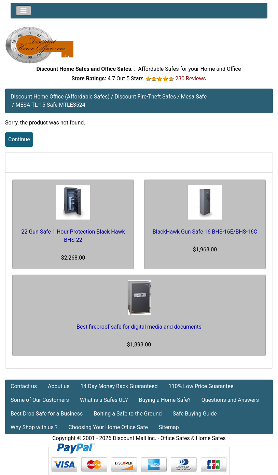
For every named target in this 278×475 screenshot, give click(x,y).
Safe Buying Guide (195, 413)
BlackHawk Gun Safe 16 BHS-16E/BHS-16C (205, 231)
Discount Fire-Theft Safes (145, 96)
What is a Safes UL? (104, 400)
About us (59, 386)
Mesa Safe (194, 96)
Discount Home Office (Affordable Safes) (60, 96)
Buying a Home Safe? (164, 400)
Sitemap (169, 427)
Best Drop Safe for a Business (47, 413)
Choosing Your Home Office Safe (108, 427)
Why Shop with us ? (34, 427)
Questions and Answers (230, 400)
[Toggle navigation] (23, 10)
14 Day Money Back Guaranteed (119, 386)
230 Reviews (190, 78)
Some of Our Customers (40, 400)
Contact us (24, 386)
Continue (19, 139)
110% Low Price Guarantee (200, 386)
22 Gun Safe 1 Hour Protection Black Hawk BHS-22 (73, 235)
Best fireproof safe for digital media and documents (139, 327)
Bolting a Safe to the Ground (128, 413)
